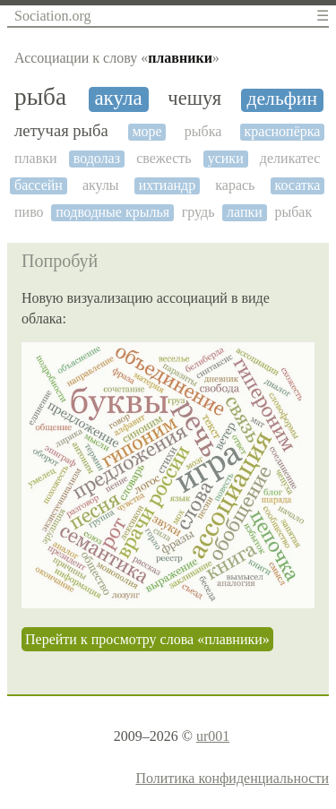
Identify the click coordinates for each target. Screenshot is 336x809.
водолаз (96, 158)
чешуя (194, 98)
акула (118, 98)
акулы (100, 185)
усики (226, 158)
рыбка (203, 131)
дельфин (281, 99)
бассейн (38, 185)
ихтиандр (167, 185)
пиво (29, 211)
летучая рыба (61, 131)
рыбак (293, 211)
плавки (35, 158)
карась (234, 185)
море (146, 131)
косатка (297, 185)
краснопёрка (283, 131)
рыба (40, 96)
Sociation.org (52, 15)
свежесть (163, 158)
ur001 (212, 736)
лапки (245, 211)
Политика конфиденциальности (232, 778)
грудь (198, 211)
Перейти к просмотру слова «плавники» (147, 639)
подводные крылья (112, 211)
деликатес (290, 158)
